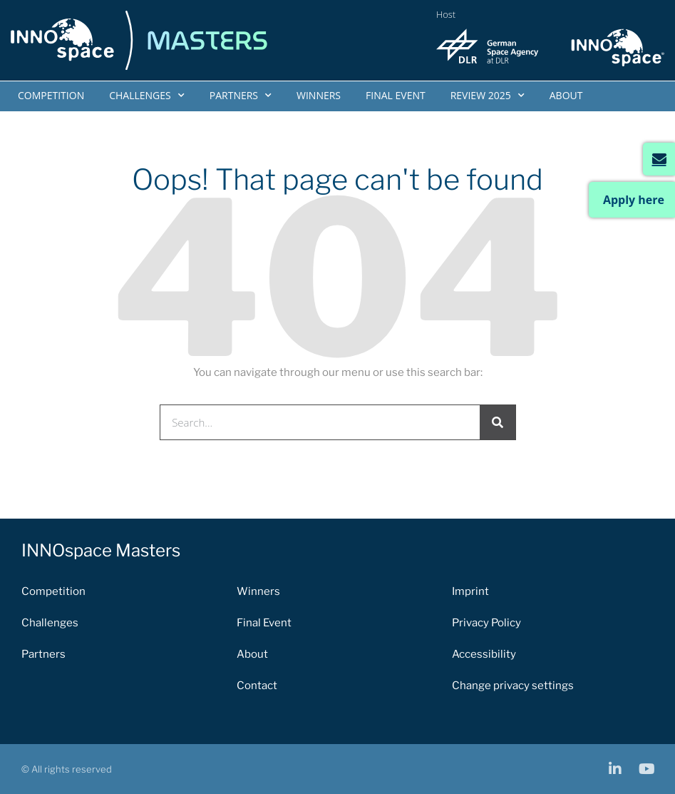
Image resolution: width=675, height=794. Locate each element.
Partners (241, 95)
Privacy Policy (486, 622)
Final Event (396, 95)
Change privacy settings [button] (513, 685)
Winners (319, 95)
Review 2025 (487, 95)
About (566, 95)
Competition (51, 95)
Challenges (147, 95)
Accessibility (484, 654)
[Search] (497, 422)
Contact (257, 685)
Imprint (470, 591)
